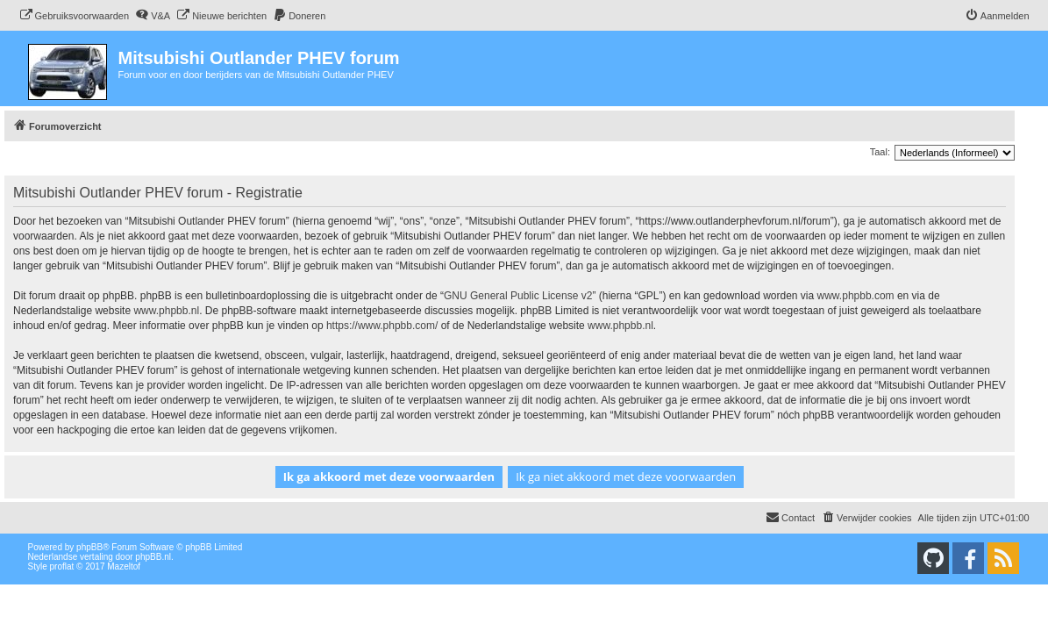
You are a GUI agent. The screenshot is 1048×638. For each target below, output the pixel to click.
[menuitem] (74, 15)
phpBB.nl (153, 557)
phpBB (89, 547)
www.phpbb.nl (166, 311)
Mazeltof (123, 566)
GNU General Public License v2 (518, 296)
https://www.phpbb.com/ (382, 325)
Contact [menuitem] (790, 517)
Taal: (880, 152)
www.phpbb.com (856, 296)
